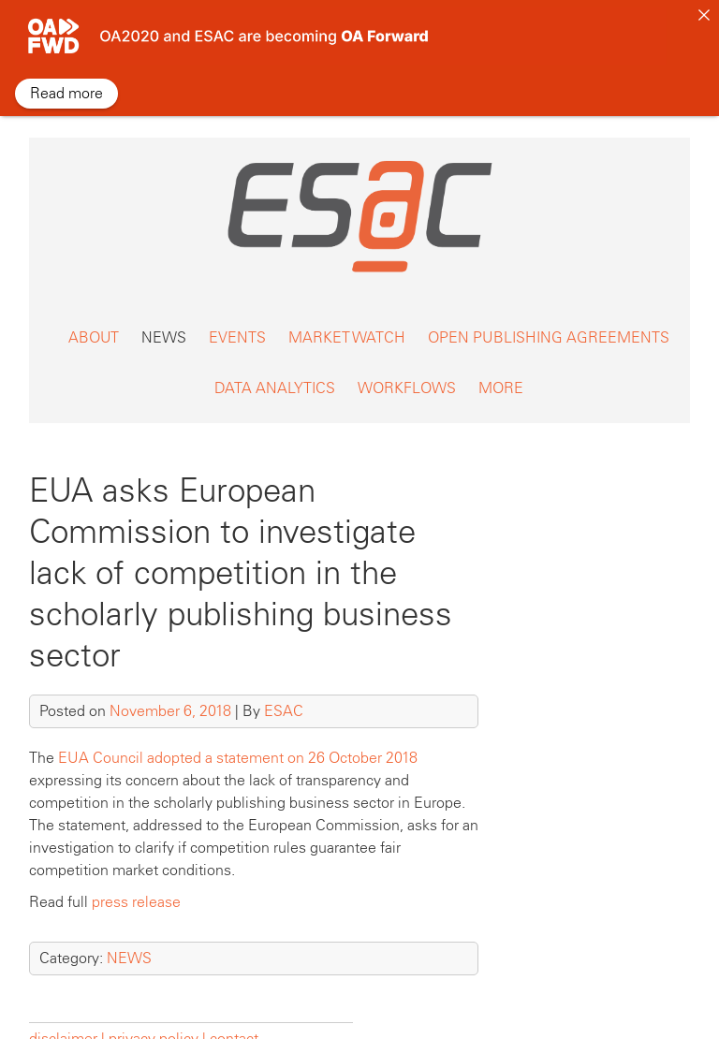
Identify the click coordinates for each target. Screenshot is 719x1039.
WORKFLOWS (407, 370)
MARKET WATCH (346, 320)
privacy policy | (157, 1021)
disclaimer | (69, 1021)
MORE (500, 370)
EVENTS (237, 320)
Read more (66, 93)
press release (136, 884)
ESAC (283, 693)
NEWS (163, 320)
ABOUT (93, 320)
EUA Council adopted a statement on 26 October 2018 (238, 740)
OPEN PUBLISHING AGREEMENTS (548, 320)
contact (234, 1021)
